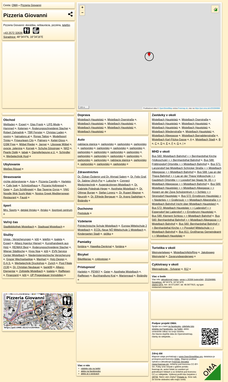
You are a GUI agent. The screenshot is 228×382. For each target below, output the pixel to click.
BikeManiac (84, 259)
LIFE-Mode (53, 124)
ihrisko (44, 210)
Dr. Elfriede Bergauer (103, 196)
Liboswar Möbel (60, 144)
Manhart (41, 259)
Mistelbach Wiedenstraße (167, 131)
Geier (6, 189)
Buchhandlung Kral (104, 275)
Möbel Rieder (27, 144)
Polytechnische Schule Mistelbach (98, 225)
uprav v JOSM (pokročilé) (191, 279)
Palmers (42, 140)
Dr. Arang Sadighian (131, 196)
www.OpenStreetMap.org (191, 356)
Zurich (51, 263)
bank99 (48, 267)
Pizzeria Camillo (48, 181)
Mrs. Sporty (10, 210)
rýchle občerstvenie (14, 181)
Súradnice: (9, 37)
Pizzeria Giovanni (31, 5)
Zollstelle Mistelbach (31, 271)
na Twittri (178, 329)
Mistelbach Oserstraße (120, 119)
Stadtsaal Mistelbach (50, 226)
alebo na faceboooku (91, 371)
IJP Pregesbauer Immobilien (47, 275)
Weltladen (9, 124)
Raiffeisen (64, 271)
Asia (32, 181)
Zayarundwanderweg (181, 256)
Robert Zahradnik (13, 132)
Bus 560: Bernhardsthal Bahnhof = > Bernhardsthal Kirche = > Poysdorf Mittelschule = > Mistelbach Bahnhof (186, 227)
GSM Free (9, 144)
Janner (43, 144)
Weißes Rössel (12, 169)
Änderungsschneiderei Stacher (50, 128)
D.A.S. (7, 263)
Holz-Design (57, 259)
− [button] (82, 12)
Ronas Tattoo (41, 136)
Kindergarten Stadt (89, 233)
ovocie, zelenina (12, 148)
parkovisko (107, 144)
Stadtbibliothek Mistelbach (18, 226)
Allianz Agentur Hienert (28, 243)
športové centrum (62, 210)
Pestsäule (83, 213)
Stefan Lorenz (107, 192)
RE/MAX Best (20, 247)
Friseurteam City (24, 140)
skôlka (107, 233)
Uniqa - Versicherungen (17, 239)
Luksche (111, 180)
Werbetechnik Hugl (17, 156)
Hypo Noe (34, 251)
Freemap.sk (183, 108)
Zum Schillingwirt (23, 189)
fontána (82, 246)
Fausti (23, 197)
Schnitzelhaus (29, 185)
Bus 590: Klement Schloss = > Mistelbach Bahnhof (181, 215)
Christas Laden (55, 132)
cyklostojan (101, 259)
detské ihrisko (29, 210)
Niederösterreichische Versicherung (49, 255)
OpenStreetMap (165, 108)
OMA (15, 5)
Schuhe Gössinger (49, 148)
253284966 (210, 279)
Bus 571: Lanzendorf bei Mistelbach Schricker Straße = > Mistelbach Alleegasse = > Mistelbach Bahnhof (186, 168)
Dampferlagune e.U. (44, 152)
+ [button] (82, 7)
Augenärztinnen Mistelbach (115, 184)
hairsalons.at (22, 136)
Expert (22, 124)
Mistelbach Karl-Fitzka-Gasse (169, 139)
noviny (7, 136)
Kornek (30, 148)
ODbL (177, 359)
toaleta (58, 239)
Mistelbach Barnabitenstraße (199, 135)
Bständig (83, 200)
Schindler (64, 152)
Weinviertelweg (161, 252)
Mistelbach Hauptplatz (91, 119)
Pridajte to (182, 377)
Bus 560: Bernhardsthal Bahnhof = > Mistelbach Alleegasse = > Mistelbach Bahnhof (186, 219)
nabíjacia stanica (87, 144)
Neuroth (82, 196)
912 (186, 269)
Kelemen (23, 128)
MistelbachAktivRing (185, 252)
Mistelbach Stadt (205, 139)
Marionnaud (126, 275)
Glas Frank (36, 124)
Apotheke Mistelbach (123, 188)
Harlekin (66, 181)
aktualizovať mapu (169, 279)
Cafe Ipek (12, 185)
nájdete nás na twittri (90, 368)
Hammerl (8, 128)
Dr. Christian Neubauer (26, 267)
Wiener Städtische (14, 251)
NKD (66, 148)
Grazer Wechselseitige (19, 259)
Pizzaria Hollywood (52, 185)
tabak (25, 152)
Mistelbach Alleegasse (165, 135)
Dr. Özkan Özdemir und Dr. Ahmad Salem (102, 176)
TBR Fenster (35, 132)
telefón (47, 239)
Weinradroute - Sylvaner (166, 269)
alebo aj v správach (90, 373)
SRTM (155, 377)
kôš (37, 239)
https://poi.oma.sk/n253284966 (207, 108)
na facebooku (174, 326)
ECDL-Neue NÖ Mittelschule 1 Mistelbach (118, 229)
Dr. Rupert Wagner (130, 192)
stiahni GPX (157, 284)
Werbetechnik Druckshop (29, 263)
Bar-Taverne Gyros (48, 189)
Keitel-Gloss (58, 140)
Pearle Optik (10, 152)
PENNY (95, 271)
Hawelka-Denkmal (101, 246)
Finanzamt (12, 275)
